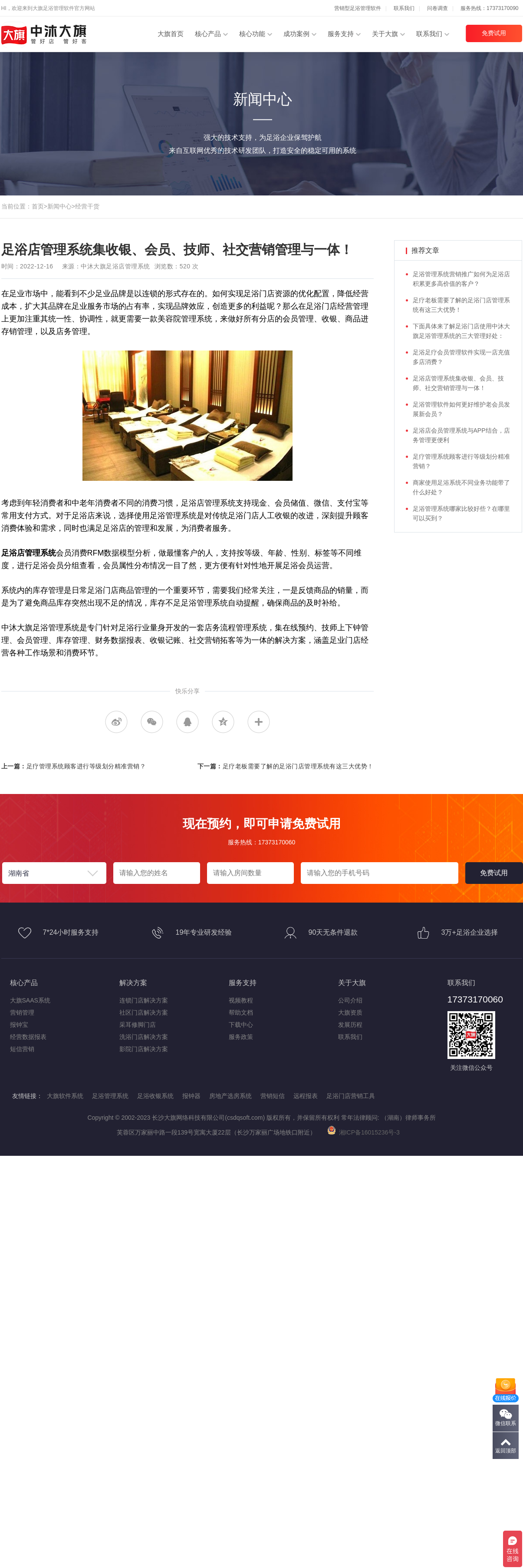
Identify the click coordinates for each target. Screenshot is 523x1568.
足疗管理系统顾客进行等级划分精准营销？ (86, 766)
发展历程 (350, 1024)
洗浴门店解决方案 (143, 1036)
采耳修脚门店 (137, 1024)
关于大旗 (385, 33)
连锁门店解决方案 (143, 1000)
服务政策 (241, 1036)
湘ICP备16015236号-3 (364, 1132)
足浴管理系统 (110, 1095)
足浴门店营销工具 (350, 1095)
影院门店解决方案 (143, 1048)
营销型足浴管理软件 (357, 8)
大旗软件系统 (65, 1095)
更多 (258, 722)
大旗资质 (350, 1012)
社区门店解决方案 (143, 1012)
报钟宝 (19, 1024)
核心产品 (208, 33)
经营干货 (87, 206)
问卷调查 (437, 8)
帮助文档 (241, 1012)
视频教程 (241, 1000)
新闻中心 (59, 206)
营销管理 (22, 1012)
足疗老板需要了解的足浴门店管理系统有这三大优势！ (298, 766)
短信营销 (22, 1048)
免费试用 (494, 33)
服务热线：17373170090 (489, 8)
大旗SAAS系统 (30, 1000)
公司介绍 (350, 1000)
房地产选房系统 (230, 1095)
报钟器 (191, 1095)
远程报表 (305, 1095)
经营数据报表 (28, 1036)
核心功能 (252, 33)
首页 (38, 206)
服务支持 (341, 33)
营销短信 (272, 1095)
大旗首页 (171, 33)
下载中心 (241, 1024)
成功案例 (296, 33)
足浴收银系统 (155, 1095)
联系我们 (404, 8)
